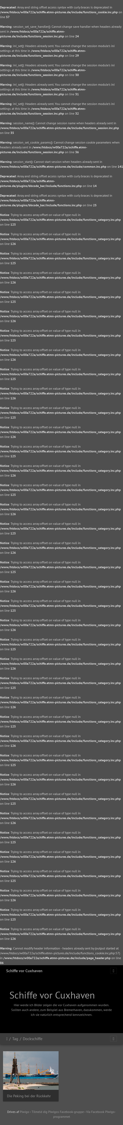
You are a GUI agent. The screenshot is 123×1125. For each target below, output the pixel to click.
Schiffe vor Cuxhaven (24, 970)
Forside (7, 1039)
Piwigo (24, 1112)
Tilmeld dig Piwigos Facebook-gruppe (58, 1112)
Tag (15, 1038)
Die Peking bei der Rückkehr (29, 1096)
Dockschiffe (32, 1038)
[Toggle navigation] (113, 971)
